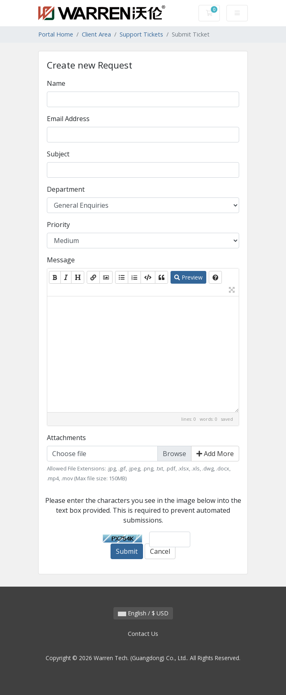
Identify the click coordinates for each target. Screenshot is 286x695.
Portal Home (55, 34)
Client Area (96, 34)
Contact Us (143, 634)
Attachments (66, 437)
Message (61, 259)
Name (56, 83)
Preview (188, 277)
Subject (58, 153)
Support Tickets (141, 34)
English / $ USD (143, 613)
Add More (215, 453)
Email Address (68, 118)
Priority (58, 224)
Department (66, 189)
